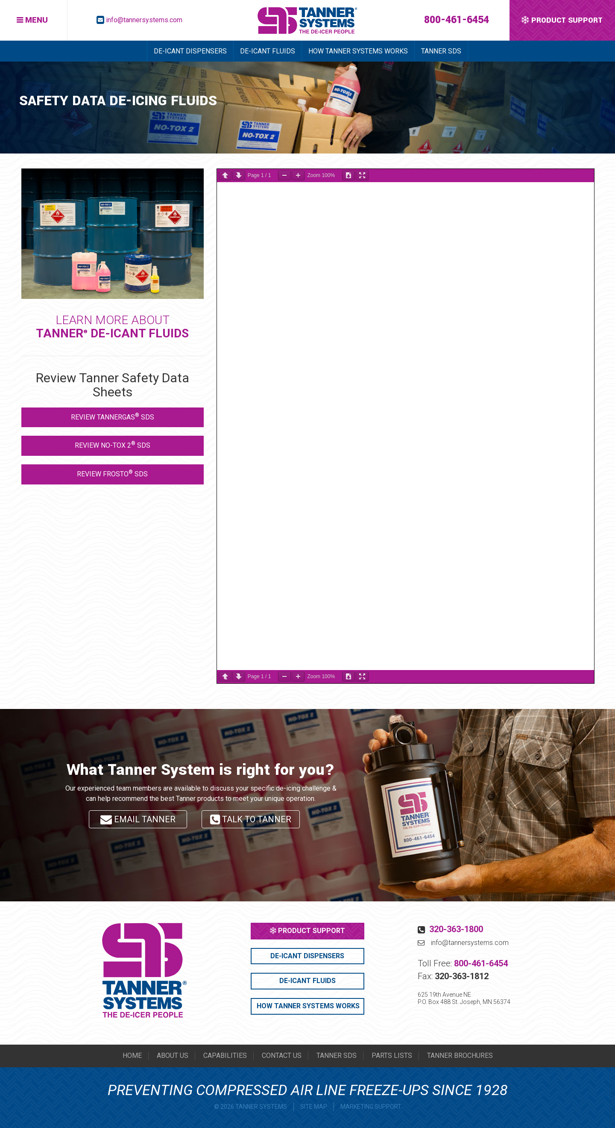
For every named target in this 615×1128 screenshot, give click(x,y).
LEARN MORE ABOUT (112, 326)
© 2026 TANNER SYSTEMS (250, 1106)
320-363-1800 (456, 929)
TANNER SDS (441, 51)
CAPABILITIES (225, 1055)
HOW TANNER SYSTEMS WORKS (358, 51)
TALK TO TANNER (250, 821)
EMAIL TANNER (138, 819)
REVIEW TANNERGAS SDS (112, 416)
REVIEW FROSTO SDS (112, 473)
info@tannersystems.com (144, 20)
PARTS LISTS (392, 1055)
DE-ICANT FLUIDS (267, 51)
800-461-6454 (456, 20)
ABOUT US (172, 1055)
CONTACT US (282, 1055)
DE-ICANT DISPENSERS (190, 51)
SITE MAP (313, 1106)
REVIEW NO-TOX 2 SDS (112, 444)
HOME (132, 1055)
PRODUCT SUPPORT (307, 931)
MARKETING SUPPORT (370, 1106)
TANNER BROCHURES (460, 1055)
